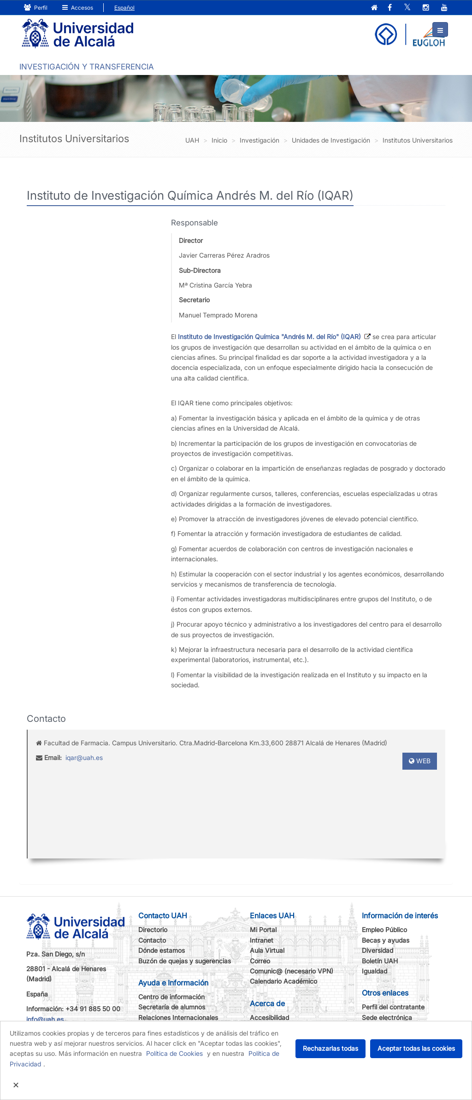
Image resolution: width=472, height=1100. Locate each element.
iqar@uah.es (84, 757)
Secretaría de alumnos (171, 1007)
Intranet (261, 940)
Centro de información (171, 997)
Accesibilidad (269, 1017)
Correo (260, 961)
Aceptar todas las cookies (416, 1048)
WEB (420, 761)
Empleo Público (384, 929)
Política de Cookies (174, 1053)
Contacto (152, 940)
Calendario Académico (283, 981)
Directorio (152, 929)
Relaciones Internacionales (178, 1017)
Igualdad (374, 971)
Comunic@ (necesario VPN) (291, 971)
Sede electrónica (387, 1017)
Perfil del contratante (393, 1007)
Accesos (77, 7)
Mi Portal (263, 929)
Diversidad (377, 950)
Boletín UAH (380, 961)
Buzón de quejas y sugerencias (184, 961)
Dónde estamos (161, 950)
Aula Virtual (267, 950)
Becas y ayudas (385, 940)
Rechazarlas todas (330, 1048)
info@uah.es (45, 1019)
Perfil (35, 7)
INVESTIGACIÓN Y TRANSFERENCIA (86, 66)
